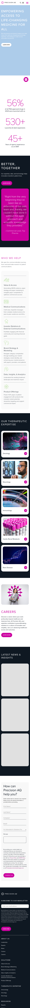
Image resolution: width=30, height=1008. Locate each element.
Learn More (6, 45)
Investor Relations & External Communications (8, 976)
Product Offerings (6, 980)
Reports (3, 1005)
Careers (3, 954)
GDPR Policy (22, 858)
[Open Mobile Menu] (27, 3)
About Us (5, 939)
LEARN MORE (7, 183)
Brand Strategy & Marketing (8, 967)
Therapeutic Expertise (11, 986)
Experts (3, 945)
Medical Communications (8, 970)
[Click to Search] (20, 3)
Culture (3, 951)
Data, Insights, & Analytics (8, 973)
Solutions (5, 960)
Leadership (4, 942)
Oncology (4, 993)
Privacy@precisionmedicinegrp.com (15, 868)
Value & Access (5, 964)
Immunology (4, 990)
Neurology (4, 996)
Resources (6, 1001)
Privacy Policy (13, 858)
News (2, 948)
